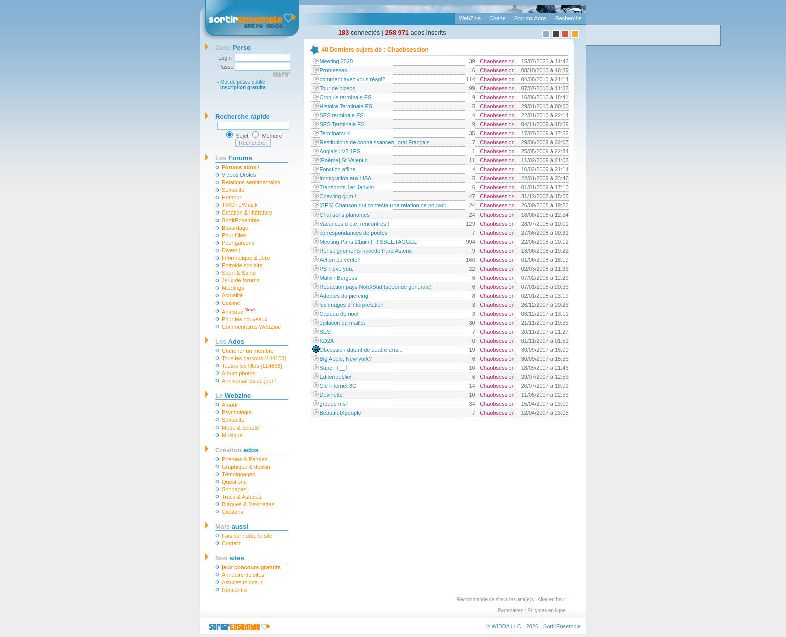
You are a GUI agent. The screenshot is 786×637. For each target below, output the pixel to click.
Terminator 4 (335, 133)
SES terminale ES (342, 115)
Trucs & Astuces (241, 497)
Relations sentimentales (251, 182)
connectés (359, 32)
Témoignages (238, 474)
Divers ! (231, 250)
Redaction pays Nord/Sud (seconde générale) (376, 287)
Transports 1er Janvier (347, 187)
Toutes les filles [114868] (252, 366)
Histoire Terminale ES (346, 106)
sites (229, 558)
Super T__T (334, 368)
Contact (231, 543)
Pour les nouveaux (244, 319)
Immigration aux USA (346, 178)
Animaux (238, 311)
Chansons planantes (345, 214)
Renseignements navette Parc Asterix (366, 251)
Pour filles (234, 235)
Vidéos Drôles (239, 175)
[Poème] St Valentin (344, 160)
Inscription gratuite (243, 87)
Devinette (331, 395)
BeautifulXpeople (340, 413)
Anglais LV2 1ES (340, 151)
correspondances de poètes (354, 233)
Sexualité (233, 190)
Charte (497, 18)
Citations (232, 512)
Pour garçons (238, 243)
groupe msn (334, 404)
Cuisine (231, 303)
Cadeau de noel (339, 314)
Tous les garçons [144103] (254, 358)
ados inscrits (415, 32)
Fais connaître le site (247, 536)
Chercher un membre (248, 351)
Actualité (232, 295)
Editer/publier (336, 377)
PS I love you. (337, 269)
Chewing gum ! (338, 196)
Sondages (234, 489)
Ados (229, 341)
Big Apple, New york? (346, 359)
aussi (231, 526)
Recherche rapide (242, 116)
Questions (234, 482)
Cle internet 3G (338, 386)
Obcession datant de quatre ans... (361, 350)
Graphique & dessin (246, 467)
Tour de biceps (338, 88)
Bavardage (235, 228)
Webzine (233, 395)
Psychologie (236, 412)
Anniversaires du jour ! (249, 381)
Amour (230, 405)
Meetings (233, 288)
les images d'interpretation (352, 305)
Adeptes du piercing (344, 296)
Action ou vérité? (340, 260)
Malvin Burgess (338, 278)
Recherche (568, 18)
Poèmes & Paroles (244, 459)
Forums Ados (530, 18)
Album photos (238, 373)
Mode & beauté (240, 427)
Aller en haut (552, 599)
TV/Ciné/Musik (240, 205)
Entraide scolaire (242, 265)
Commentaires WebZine (251, 327)
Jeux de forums (240, 280)
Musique (232, 435)
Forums (233, 158)
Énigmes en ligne (546, 610)
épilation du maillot (342, 323)
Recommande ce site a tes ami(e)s (495, 599)
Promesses (333, 70)
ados (237, 450)
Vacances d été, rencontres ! (354, 224)
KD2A (327, 341)
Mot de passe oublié (242, 82)
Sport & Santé (239, 273)
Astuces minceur (242, 582)
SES (325, 332)
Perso (233, 47)
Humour (231, 197)
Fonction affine (338, 169)
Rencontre (234, 590)
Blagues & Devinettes (248, 504)
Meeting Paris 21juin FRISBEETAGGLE (368, 242)
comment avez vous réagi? (352, 79)
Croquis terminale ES (346, 97)
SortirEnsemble (240, 220)
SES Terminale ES (342, 124)
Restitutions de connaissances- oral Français (375, 142)
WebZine (470, 18)
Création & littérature (247, 212)
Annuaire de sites (243, 575)
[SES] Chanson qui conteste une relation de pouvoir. (384, 205)
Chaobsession (497, 61)
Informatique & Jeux (246, 258)
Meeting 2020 (336, 61)
